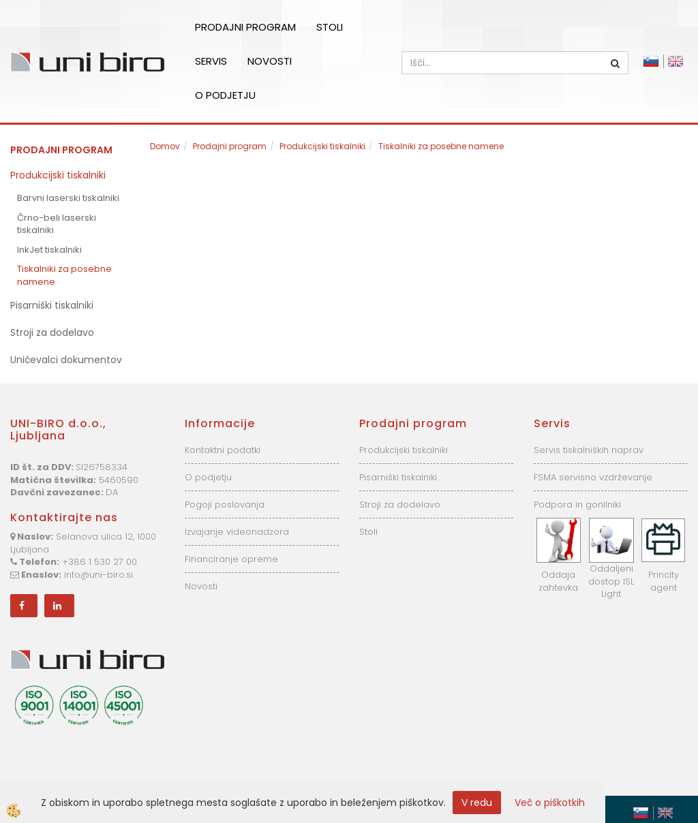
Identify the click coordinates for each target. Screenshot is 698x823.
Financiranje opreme (231, 559)
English (675, 61)
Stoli (329, 27)
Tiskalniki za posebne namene (64, 275)
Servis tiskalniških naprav (588, 450)
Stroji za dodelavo (52, 332)
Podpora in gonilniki (577, 504)
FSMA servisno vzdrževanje (593, 477)
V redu (476, 802)
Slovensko (650, 61)
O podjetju (225, 95)
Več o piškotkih (550, 802)
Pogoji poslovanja (224, 504)
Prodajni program (245, 27)
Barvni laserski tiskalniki (68, 197)
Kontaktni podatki (222, 450)
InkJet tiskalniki (49, 249)
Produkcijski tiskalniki (58, 175)
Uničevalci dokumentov (66, 360)
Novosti (269, 61)
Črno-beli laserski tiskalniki (56, 224)
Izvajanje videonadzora (237, 531)
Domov (165, 146)
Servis (211, 61)
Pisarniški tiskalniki (51, 305)
